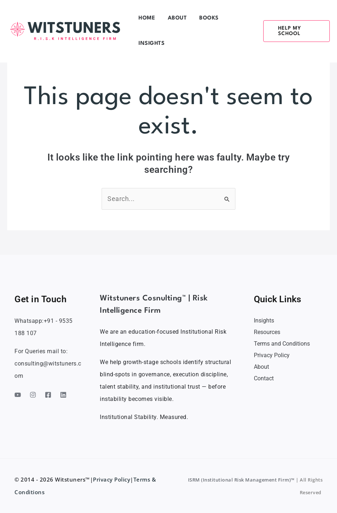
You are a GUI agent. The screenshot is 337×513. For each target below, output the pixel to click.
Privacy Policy (272, 355)
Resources (267, 332)
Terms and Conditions (282, 343)
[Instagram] (33, 395)
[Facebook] (48, 395)
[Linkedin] (63, 395)
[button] (289, 31)
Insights (264, 320)
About (261, 366)
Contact (264, 378)
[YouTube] (17, 395)
